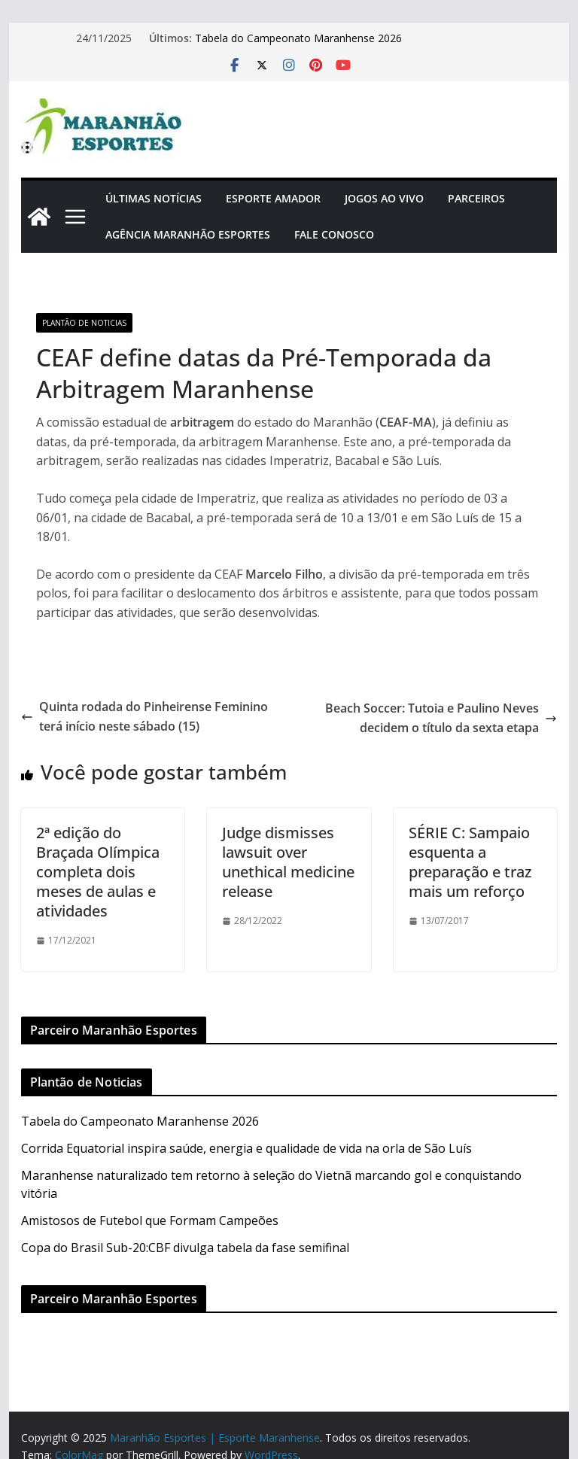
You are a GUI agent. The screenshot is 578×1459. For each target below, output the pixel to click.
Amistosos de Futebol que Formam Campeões (149, 1220)
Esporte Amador (273, 198)
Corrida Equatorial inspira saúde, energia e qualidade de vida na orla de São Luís (246, 1148)
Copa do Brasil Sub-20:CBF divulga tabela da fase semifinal (185, 1247)
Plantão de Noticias (84, 323)
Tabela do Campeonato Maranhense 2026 (298, 38)
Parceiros (476, 198)
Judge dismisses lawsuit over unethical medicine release (288, 861)
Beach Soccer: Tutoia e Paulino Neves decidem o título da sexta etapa (441, 718)
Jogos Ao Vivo (384, 198)
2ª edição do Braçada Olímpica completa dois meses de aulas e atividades (98, 871)
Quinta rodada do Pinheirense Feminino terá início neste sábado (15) (144, 716)
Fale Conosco (334, 234)
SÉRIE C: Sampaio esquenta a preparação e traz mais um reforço (470, 861)
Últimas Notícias (153, 198)
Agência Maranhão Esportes (187, 234)
